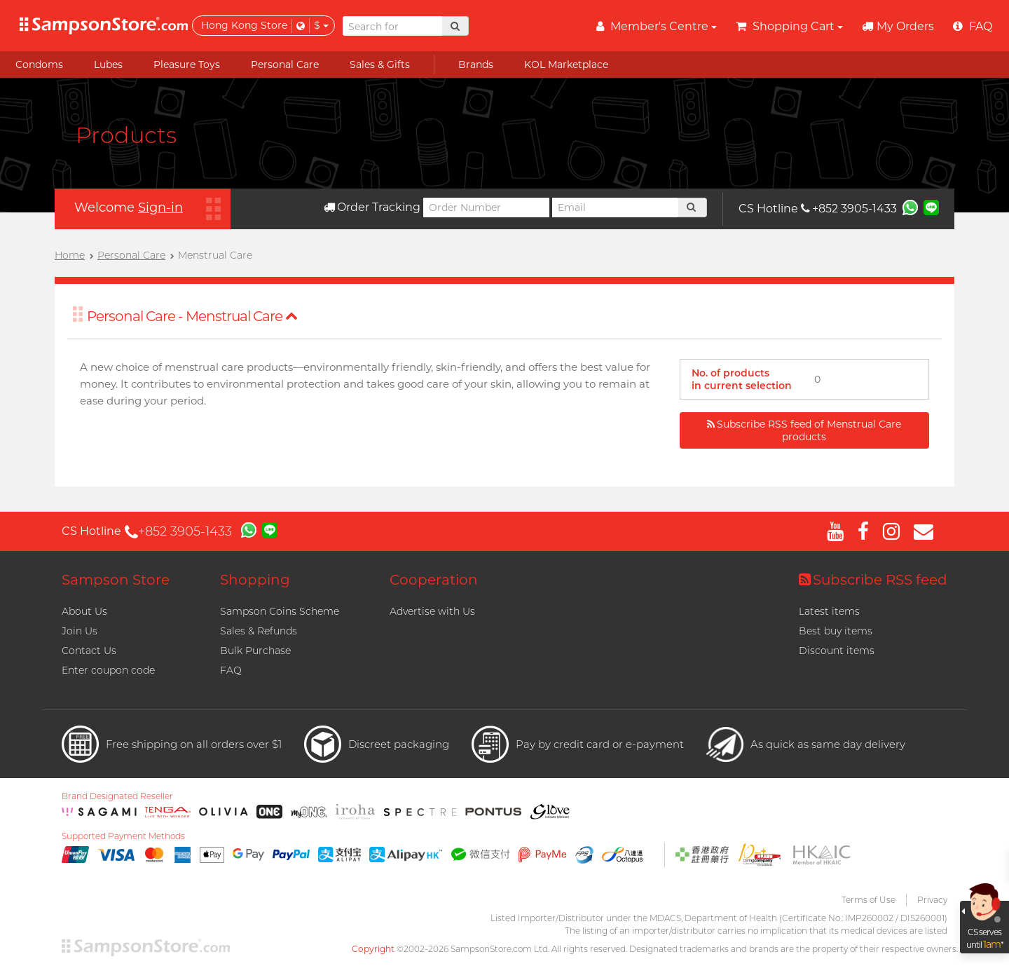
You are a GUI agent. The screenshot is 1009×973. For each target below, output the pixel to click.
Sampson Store (116, 579)
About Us (84, 611)
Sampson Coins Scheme (279, 611)
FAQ (231, 670)
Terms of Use (868, 899)
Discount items (836, 650)
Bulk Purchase (255, 650)
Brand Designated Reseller (117, 796)
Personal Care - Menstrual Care (192, 316)
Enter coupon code (108, 670)
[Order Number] (486, 207)
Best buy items (835, 631)
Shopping (255, 579)
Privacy (932, 899)
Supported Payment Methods (123, 836)
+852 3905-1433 (849, 208)
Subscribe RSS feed (873, 579)
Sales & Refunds (258, 631)
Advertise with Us (432, 611)
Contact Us (89, 650)
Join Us (79, 631)
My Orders (898, 26)
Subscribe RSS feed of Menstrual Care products (804, 430)
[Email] (615, 207)
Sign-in (160, 207)
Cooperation (434, 579)
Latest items (829, 611)
